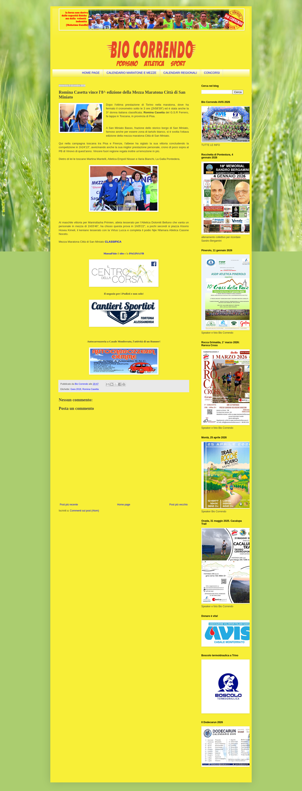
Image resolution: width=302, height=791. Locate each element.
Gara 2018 (75, 389)
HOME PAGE (91, 72)
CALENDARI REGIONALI (180, 72)
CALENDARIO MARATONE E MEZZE (131, 72)
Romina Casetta (90, 389)
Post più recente (69, 504)
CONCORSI (212, 72)
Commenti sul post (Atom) (84, 510)
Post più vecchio (178, 504)
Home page (123, 504)
